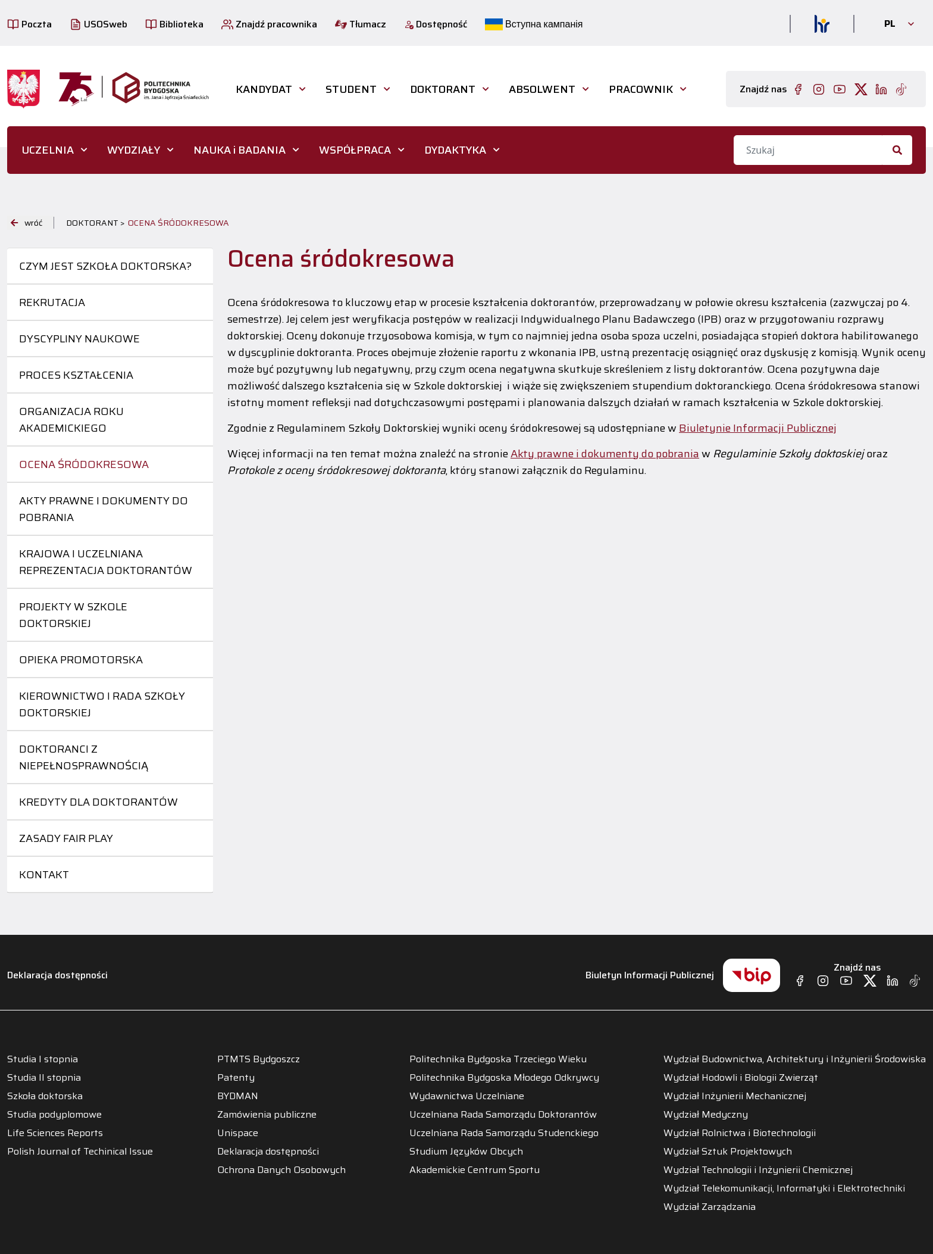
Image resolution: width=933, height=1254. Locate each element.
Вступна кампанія (534, 24)
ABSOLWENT (542, 89)
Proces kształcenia (76, 375)
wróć (26, 222)
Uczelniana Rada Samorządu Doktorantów (503, 1115)
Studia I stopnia (42, 1059)
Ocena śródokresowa (84, 464)
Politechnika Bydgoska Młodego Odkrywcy (504, 1078)
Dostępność (435, 24)
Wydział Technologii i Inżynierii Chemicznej (758, 1170)
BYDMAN (237, 1096)
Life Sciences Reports (55, 1133)
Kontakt (44, 874)
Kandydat (264, 89)
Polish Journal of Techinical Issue (80, 1151)
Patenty (236, 1078)
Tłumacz (360, 24)
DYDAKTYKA (455, 150)
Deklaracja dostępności (57, 975)
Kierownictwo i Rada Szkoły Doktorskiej (102, 704)
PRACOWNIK (641, 89)
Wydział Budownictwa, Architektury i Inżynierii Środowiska (794, 1059)
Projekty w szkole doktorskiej (73, 615)
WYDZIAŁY (133, 150)
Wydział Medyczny (705, 1115)
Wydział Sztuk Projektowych (727, 1151)
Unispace (237, 1133)
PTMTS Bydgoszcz (258, 1059)
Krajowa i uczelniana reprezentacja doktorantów (105, 562)
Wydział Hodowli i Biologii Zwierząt (740, 1078)
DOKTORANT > (95, 222)
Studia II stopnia (44, 1078)
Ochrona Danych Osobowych (281, 1170)
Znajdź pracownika (269, 24)
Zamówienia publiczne (267, 1115)
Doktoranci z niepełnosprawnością (83, 757)
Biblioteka (174, 24)
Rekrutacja (52, 302)
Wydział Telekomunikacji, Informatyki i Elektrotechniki (784, 1188)
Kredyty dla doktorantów (98, 802)
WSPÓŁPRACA (355, 150)
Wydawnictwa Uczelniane (466, 1096)
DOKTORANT (442, 89)
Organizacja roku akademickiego (71, 419)
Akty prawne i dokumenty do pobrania (103, 509)
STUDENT (351, 89)
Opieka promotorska (81, 659)
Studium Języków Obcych (466, 1151)
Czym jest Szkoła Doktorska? (105, 266)
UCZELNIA (47, 150)
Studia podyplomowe (54, 1115)
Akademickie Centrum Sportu (474, 1170)
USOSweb (98, 24)
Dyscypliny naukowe (79, 338)
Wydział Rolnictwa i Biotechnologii (739, 1133)
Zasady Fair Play (66, 838)
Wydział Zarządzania (709, 1207)
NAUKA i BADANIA (239, 150)
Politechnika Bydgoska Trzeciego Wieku (498, 1059)
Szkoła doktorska (45, 1096)
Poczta (29, 24)
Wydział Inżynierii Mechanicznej (734, 1096)
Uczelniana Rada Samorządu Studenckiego (504, 1133)
